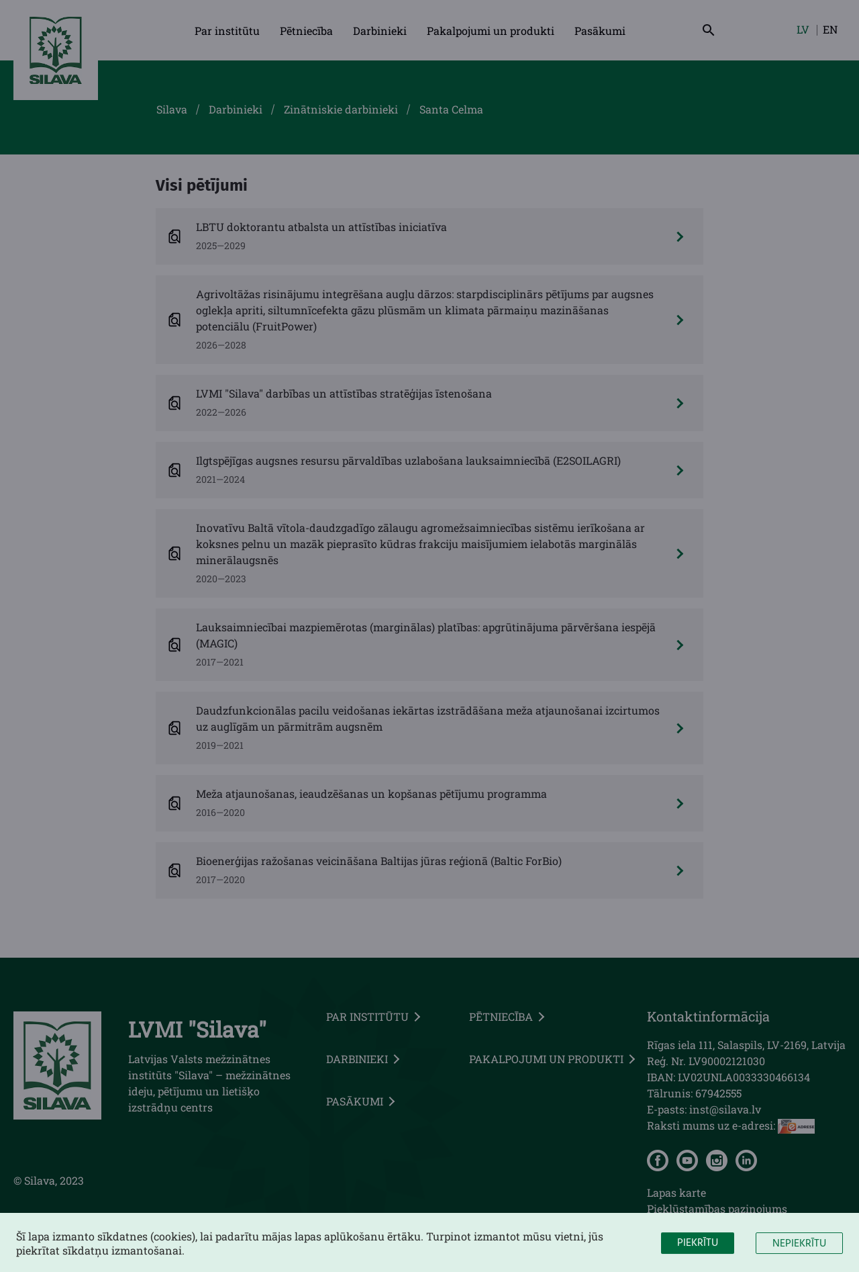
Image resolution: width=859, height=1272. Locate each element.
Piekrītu (697, 1247)
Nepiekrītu (799, 1248)
